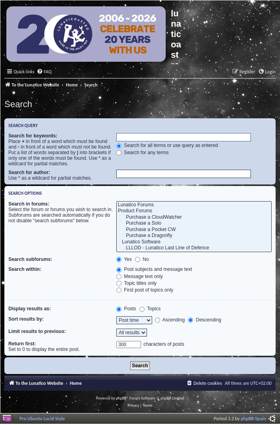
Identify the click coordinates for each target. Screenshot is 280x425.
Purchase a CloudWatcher (194, 217)
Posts (126, 308)
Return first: (22, 344)
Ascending (170, 320)
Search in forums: (28, 204)
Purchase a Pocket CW (194, 230)
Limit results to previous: (37, 331)
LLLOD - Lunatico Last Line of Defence (194, 248)
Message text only (139, 276)
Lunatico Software (194, 242)
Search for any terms (142, 152)
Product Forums (194, 211)
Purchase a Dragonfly (194, 236)
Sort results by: (26, 319)
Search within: (24, 269)
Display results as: (29, 308)
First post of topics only (144, 290)
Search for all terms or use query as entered (167, 145)
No (142, 259)
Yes (124, 259)
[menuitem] (44, 72)
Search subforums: (30, 259)
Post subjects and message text (154, 269)
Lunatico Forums (194, 205)
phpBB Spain (253, 418)
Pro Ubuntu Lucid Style (42, 418)
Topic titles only (136, 283)
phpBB (121, 398)
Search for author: (29, 172)
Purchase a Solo (194, 223)
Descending (204, 320)
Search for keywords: (32, 136)
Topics (150, 308)
